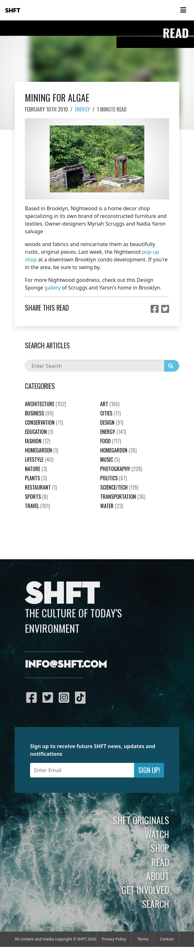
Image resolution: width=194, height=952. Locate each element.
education (39, 432)
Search (155, 903)
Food (110, 441)
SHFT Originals (141, 820)
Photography (121, 469)
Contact (167, 939)
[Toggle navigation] (183, 10)
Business (39, 413)
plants (36, 478)
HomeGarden (41, 450)
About (157, 876)
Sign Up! (149, 770)
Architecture (45, 404)
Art (109, 404)
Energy (82, 109)
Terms (143, 939)
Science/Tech (119, 487)
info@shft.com (66, 665)
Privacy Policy (114, 939)
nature (36, 469)
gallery (52, 287)
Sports (36, 496)
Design (111, 422)
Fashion (37, 441)
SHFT (12, 10)
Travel (37, 506)
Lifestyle (39, 459)
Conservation (44, 422)
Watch (157, 834)
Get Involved (145, 889)
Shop (160, 848)
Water (111, 506)
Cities (110, 413)
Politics (113, 478)
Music (110, 459)
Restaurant (41, 487)
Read (160, 862)
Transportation (122, 496)
